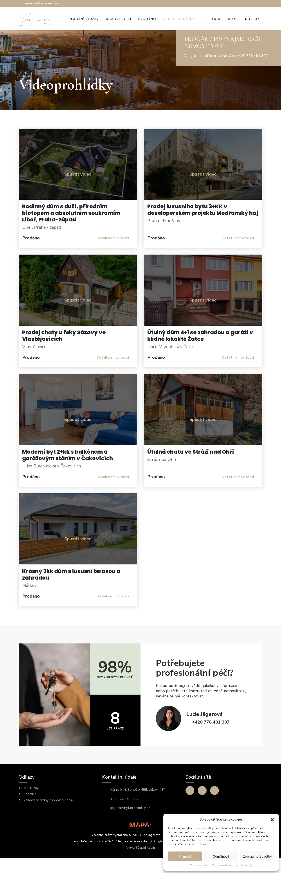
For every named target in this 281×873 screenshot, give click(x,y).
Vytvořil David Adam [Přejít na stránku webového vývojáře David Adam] (140, 848)
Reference (211, 19)
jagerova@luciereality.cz (130, 808)
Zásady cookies (200, 865)
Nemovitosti (118, 19)
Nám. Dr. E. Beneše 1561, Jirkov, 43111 (138, 790)
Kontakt (253, 19)
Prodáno (147, 19)
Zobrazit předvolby (257, 856)
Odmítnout (221, 856)
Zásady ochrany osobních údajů (232, 865)
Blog (233, 19)
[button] (272, 819)
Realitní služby (84, 19)
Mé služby (31, 788)
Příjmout (184, 856)
